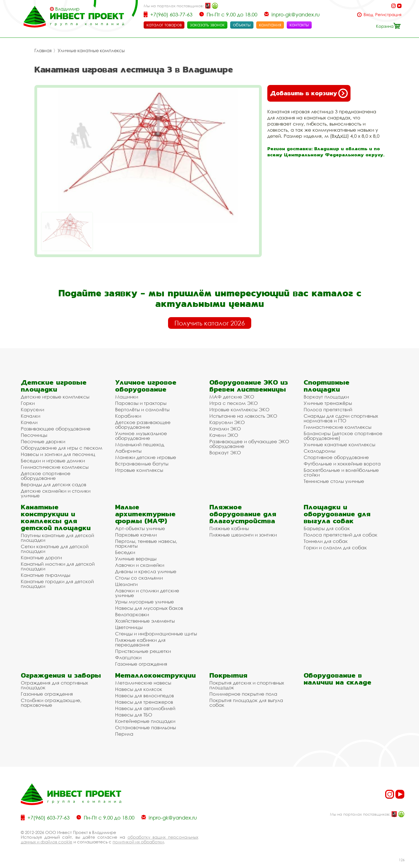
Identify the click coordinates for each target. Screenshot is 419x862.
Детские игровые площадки (54, 386)
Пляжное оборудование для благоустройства (242, 513)
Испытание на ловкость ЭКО (243, 416)
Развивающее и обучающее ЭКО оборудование (249, 443)
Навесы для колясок (138, 689)
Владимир (67, 9)
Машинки (126, 396)
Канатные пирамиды (45, 575)
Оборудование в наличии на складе (337, 679)
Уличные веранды (135, 558)
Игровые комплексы (139, 470)
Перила (124, 733)
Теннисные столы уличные (334, 481)
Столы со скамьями (139, 577)
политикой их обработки (138, 841)
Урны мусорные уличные (144, 601)
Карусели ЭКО (227, 422)
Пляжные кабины (229, 528)
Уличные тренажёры (328, 403)
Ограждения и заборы (61, 675)
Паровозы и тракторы (140, 403)
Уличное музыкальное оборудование (141, 435)
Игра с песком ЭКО (233, 403)
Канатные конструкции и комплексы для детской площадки (56, 517)
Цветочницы (129, 627)
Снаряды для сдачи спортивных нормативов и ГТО (341, 418)
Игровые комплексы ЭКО (239, 409)
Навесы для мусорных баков (149, 608)
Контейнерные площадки (145, 721)
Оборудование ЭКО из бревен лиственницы (248, 386)
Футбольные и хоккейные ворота (342, 463)
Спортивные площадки (326, 386)
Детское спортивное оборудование (45, 475)
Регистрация (388, 14)
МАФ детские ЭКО (231, 396)
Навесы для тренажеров (144, 702)
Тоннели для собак (326, 541)
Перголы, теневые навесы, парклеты (146, 543)
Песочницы (34, 435)
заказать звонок (207, 24)
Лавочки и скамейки (139, 565)
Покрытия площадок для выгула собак (246, 702)
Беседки (125, 552)
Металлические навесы (143, 682)
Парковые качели (136, 534)
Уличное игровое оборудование (145, 386)
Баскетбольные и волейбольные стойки (341, 472)
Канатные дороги (41, 557)
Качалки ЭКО (225, 428)
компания (270, 24)
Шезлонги (126, 584)
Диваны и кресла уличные (145, 571)
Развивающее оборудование (55, 428)
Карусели (32, 409)
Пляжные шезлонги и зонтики (243, 534)
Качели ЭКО (223, 435)
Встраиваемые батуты (141, 463)
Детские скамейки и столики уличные (55, 493)
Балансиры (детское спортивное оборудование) (343, 435)
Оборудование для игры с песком (61, 447)
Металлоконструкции (155, 675)
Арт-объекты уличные (140, 528)
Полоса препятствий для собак (340, 534)
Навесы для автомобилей (145, 708)
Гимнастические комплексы (54, 467)
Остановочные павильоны (145, 727)
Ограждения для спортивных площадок (54, 685)
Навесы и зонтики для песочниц (58, 454)
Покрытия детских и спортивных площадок (246, 685)
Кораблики (128, 416)
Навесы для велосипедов (144, 695)
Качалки (30, 416)
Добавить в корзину (309, 93)
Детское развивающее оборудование (143, 424)
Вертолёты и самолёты (142, 409)
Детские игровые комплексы (55, 396)
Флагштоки (128, 657)
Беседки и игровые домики (53, 460)
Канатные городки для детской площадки (57, 583)
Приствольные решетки (143, 651)
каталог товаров (164, 24)
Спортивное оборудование (336, 457)
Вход (368, 14)
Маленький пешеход (139, 444)
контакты (299, 24)
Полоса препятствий (328, 409)
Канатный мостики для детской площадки (58, 566)
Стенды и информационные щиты (156, 633)
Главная (43, 50)
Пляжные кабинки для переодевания (140, 642)
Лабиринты (128, 450)
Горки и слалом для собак (335, 547)
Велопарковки (132, 614)
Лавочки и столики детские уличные (147, 593)
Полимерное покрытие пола (243, 693)
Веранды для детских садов (53, 484)
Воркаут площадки (326, 396)
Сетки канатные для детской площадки (54, 548)
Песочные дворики (43, 441)
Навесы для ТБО (133, 714)
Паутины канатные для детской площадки (57, 537)
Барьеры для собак (327, 528)
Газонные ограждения (141, 663)
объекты (242, 24)
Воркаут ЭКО (225, 452)
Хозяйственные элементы (145, 620)
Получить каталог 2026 (209, 323)
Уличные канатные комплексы (91, 50)
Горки (28, 403)
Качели (29, 422)
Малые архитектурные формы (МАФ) (145, 513)
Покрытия (228, 675)
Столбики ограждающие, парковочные (51, 702)
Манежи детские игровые (145, 457)
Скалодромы (319, 450)
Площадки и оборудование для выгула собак (337, 513)
